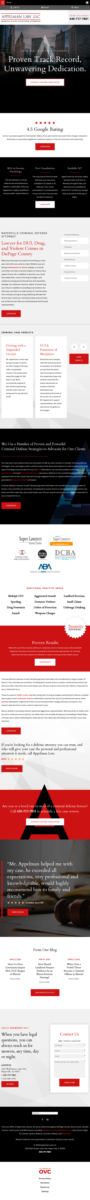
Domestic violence (26, 698)
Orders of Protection (45, 607)
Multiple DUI (15, 596)
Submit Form (69, 1083)
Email (45, 7)
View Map (10, 1084)
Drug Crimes (69, 272)
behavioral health (19, 480)
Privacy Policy (45, 1178)
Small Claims (74, 602)
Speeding (16, 602)
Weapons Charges (45, 613)
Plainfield (66, 1133)
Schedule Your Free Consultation (45, 82)
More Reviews (12, 769)
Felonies (68, 247)
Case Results (45, 662)
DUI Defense (69, 259)
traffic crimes (22, 695)
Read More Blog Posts (45, 993)
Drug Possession (16, 607)
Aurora (54, 1130)
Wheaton (46, 1130)
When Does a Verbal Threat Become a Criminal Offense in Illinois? (74, 969)
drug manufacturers (29, 473)
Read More (15, 979)
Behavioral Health (72, 253)
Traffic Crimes (70, 266)
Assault (16, 613)
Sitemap (45, 1191)
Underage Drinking (74, 607)
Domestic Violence (45, 602)
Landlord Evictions (74, 596)
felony (24, 267)
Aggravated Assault (45, 596)
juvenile (4, 702)
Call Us (15, 7)
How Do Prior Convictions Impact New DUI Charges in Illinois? (15, 969)
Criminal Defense (71, 234)
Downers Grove (64, 1130)
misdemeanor (13, 267)
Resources (44, 1187)
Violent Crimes (70, 278)
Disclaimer (45, 1183)
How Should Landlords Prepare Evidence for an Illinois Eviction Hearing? (44, 971)
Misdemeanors (70, 241)
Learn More (45, 147)
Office (75, 7)
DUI (39, 469)
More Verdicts (79, 358)
